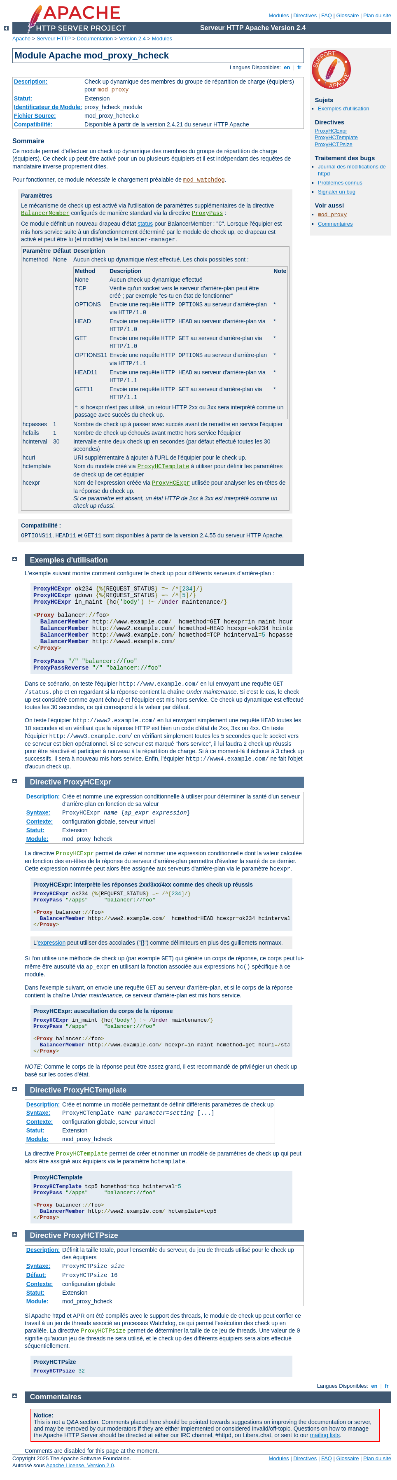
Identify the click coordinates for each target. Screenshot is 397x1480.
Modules (279, 15)
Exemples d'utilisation (343, 108)
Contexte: (39, 821)
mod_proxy (113, 89)
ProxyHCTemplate (163, 466)
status (145, 223)
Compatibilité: (33, 124)
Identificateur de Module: (48, 107)
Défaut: (36, 1275)
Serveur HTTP (54, 38)
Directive (45, 782)
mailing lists (325, 1435)
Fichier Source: (35, 115)
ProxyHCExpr (171, 483)
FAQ (326, 15)
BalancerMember (45, 213)
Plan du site (377, 15)
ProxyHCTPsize (334, 144)
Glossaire (347, 15)
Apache (21, 38)
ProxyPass (207, 213)
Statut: (23, 98)
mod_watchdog (204, 180)
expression (51, 942)
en (287, 67)
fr (299, 67)
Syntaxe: (38, 812)
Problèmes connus (340, 183)
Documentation (95, 38)
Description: (31, 81)
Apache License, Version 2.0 (80, 1465)
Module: (37, 839)
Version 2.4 (132, 38)
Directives (305, 15)
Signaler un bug (336, 192)
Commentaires (335, 224)
